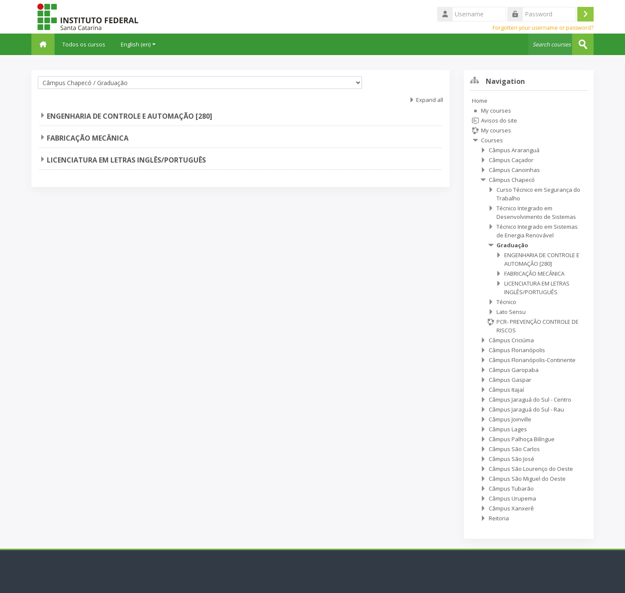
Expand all (429, 100)
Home (479, 100)
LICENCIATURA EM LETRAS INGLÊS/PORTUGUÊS (126, 160)
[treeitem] (528, 309)
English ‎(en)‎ (139, 44)
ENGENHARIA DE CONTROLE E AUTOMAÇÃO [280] (129, 116)
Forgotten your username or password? (543, 27)
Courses (492, 140)
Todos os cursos (84, 44)
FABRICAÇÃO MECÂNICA (88, 138)
